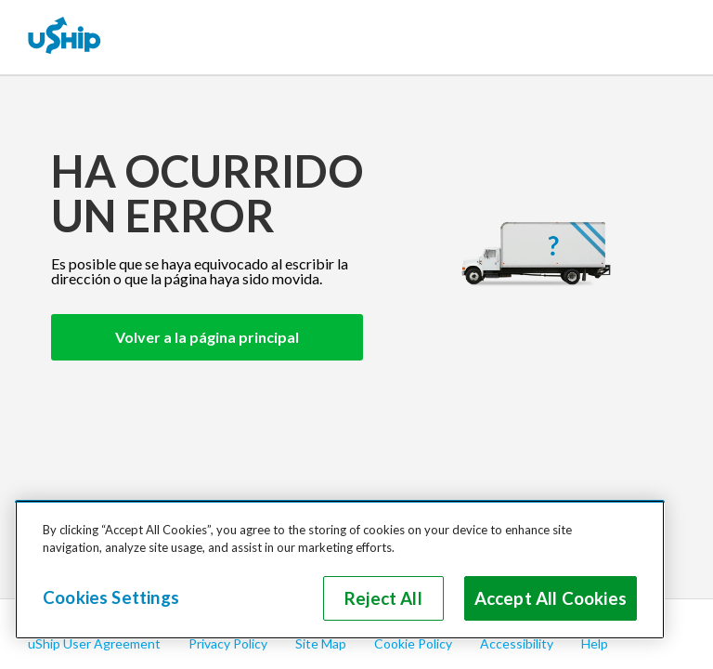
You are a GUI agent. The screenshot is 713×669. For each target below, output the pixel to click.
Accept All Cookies (550, 598)
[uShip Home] (65, 37)
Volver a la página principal (207, 337)
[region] (340, 569)
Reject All (383, 598)
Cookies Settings (111, 597)
